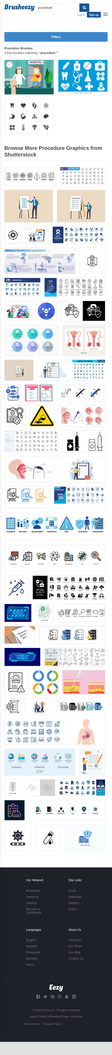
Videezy (31, 903)
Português (33, 952)
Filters (56, 37)
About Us (74, 940)
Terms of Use (31, 1024)
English (31, 940)
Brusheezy (33, 890)
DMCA (72, 909)
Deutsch (31, 958)
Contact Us (76, 958)
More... (31, 964)
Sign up (94, 14)
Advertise (74, 897)
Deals (72, 890)
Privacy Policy (52, 1024)
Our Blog (74, 952)
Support (73, 903)
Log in (81, 14)
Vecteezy (32, 897)
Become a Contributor (33, 910)
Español (31, 946)
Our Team (75, 946)
